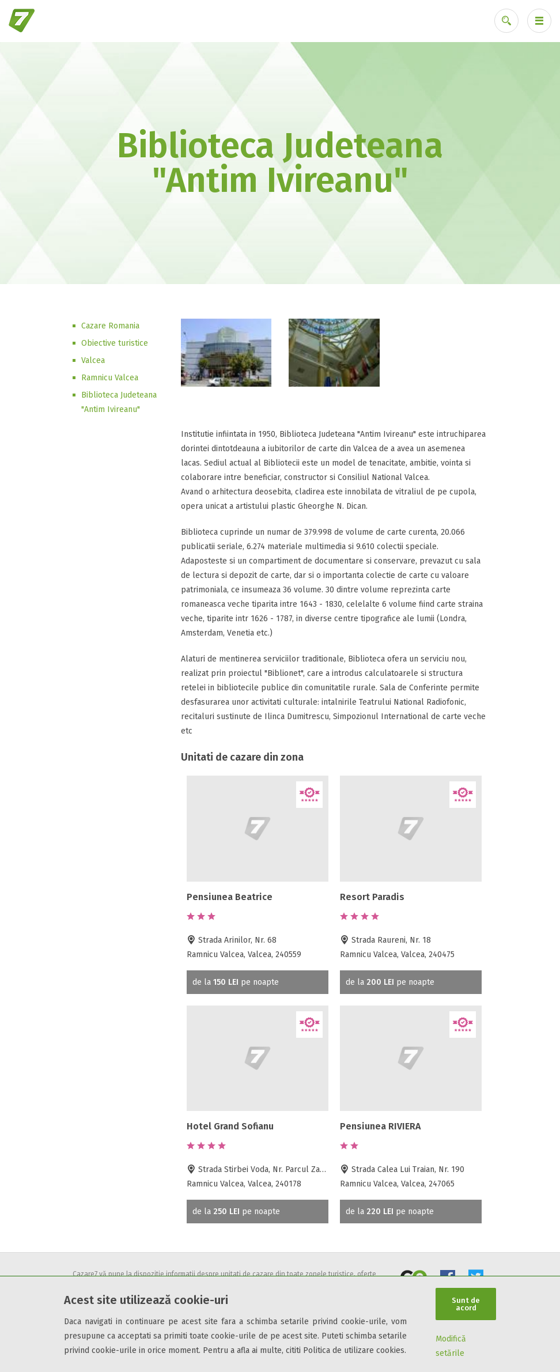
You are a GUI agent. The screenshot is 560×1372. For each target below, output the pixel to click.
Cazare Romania (110, 326)
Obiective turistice (114, 343)
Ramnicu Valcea (109, 378)
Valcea (93, 360)
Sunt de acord (466, 1304)
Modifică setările (451, 1346)
